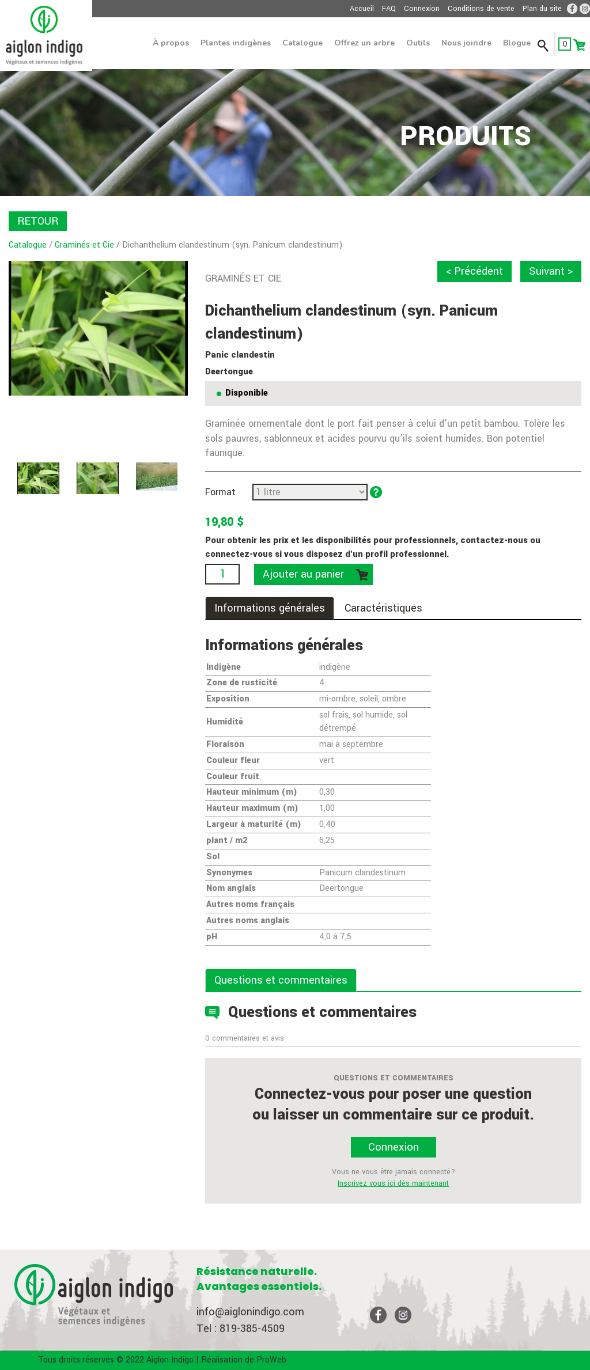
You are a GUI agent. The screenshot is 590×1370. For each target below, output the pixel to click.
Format (220, 492)
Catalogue (302, 42)
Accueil (362, 8)
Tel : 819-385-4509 (240, 1328)
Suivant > (551, 271)
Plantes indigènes (236, 42)
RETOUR (37, 221)
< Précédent (474, 271)
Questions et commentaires (280, 980)
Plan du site (542, 8)
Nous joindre (466, 42)
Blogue (517, 42)
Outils (418, 42)
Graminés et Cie (84, 245)
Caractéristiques (383, 608)
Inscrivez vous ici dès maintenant (393, 1183)
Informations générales (269, 608)
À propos (171, 42)
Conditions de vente (481, 8)
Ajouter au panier (303, 574)
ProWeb (271, 1360)
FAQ (389, 8)
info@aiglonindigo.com (250, 1311)
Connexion (422, 8)
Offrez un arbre (364, 42)
